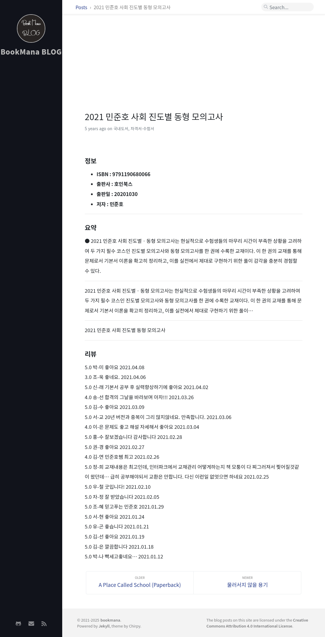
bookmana (110, 620)
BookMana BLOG (31, 51)
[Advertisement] (31, 154)
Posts (82, 7)
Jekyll (104, 626)
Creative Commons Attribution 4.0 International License (257, 622)
